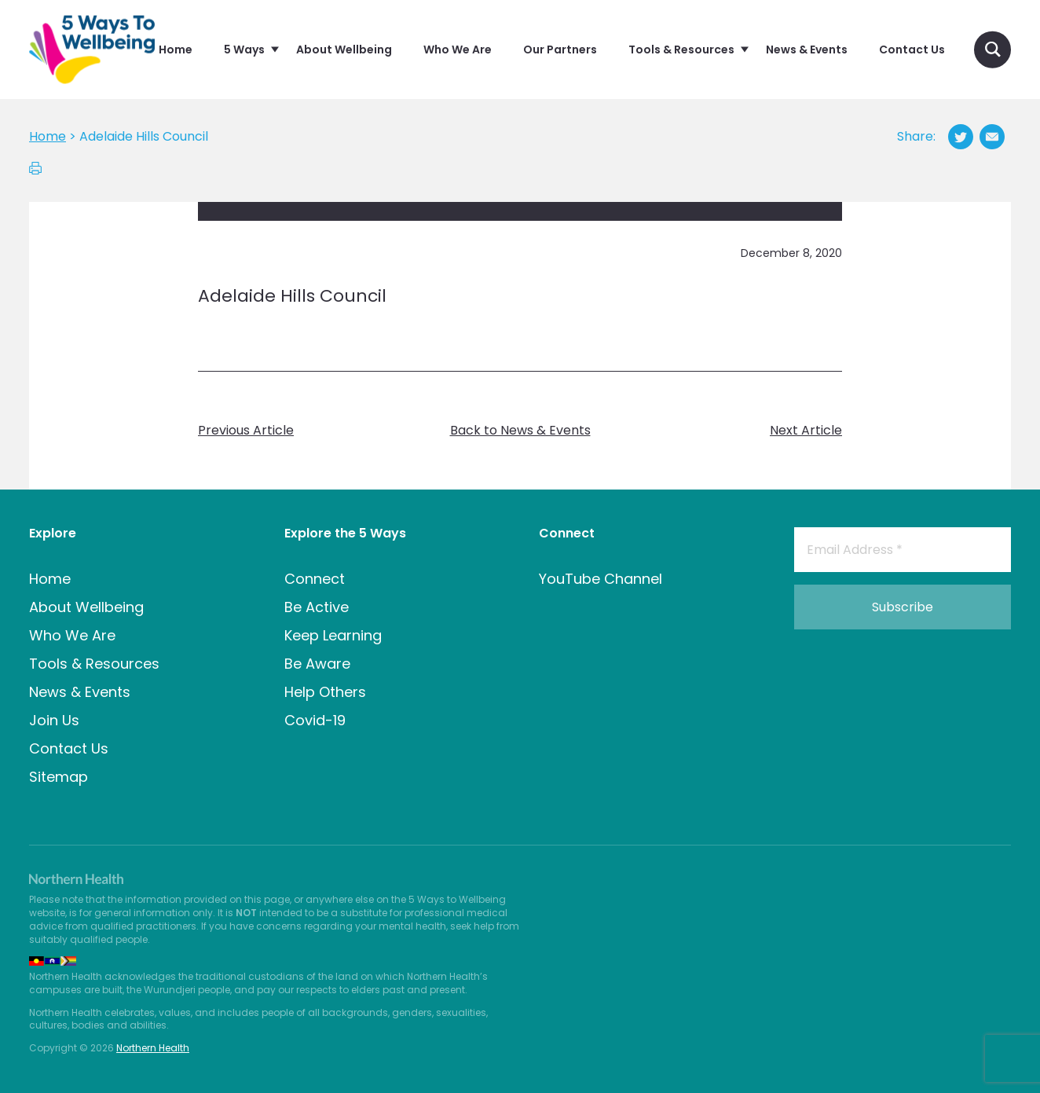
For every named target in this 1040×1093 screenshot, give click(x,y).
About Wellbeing (86, 607)
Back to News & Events (520, 430)
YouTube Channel (600, 579)
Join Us (54, 720)
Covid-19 (315, 720)
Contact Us (68, 748)
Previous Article (246, 430)
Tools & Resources (94, 663)
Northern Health (152, 1047)
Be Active (316, 607)
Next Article (806, 430)
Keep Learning (333, 635)
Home (50, 579)
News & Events (79, 692)
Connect (314, 579)
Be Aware (317, 663)
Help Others (325, 692)
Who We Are (72, 635)
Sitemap (58, 777)
